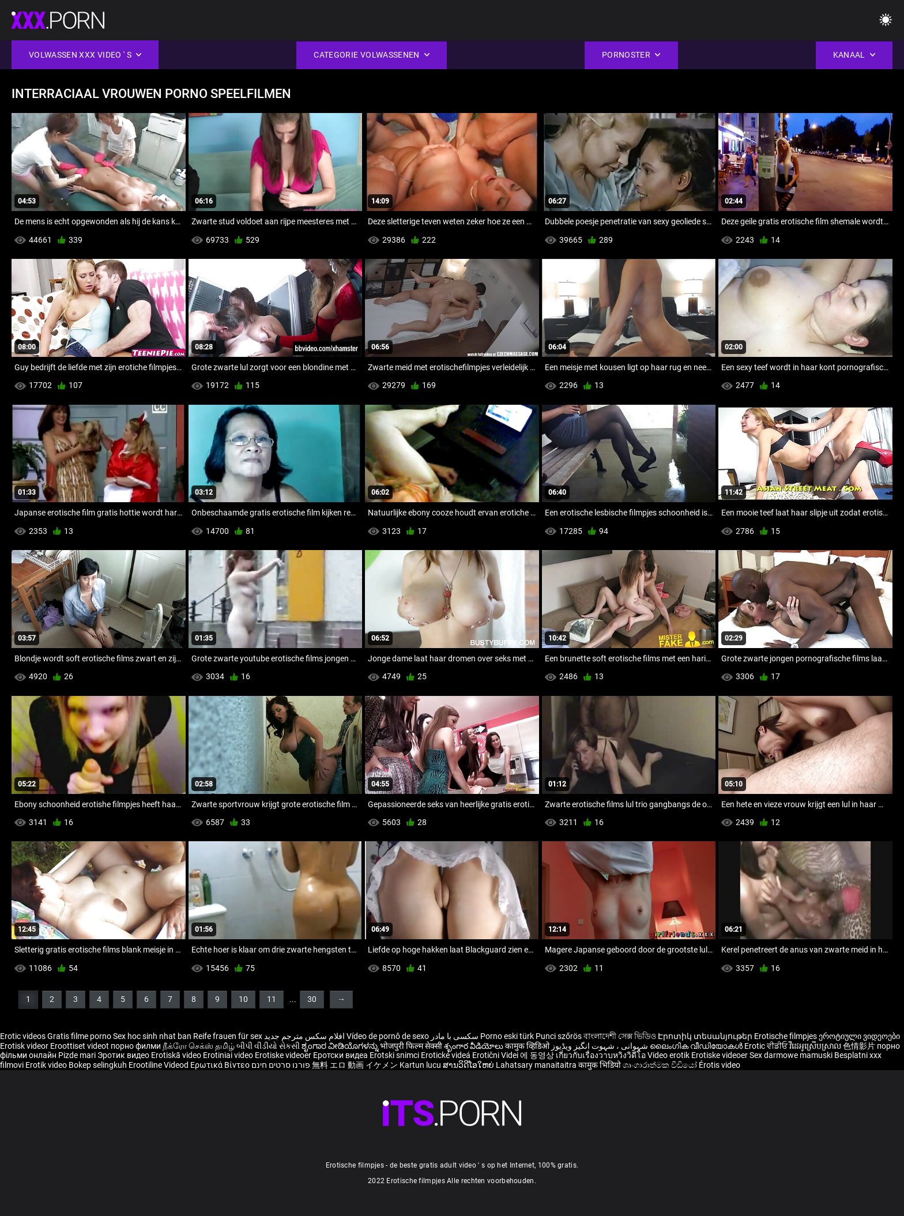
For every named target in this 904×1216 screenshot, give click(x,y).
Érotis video (719, 1065)
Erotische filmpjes (785, 1036)
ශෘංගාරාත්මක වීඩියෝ (661, 1065)
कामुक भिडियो (600, 1065)
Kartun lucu (421, 1065)
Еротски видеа (341, 1055)
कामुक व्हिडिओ (528, 1046)
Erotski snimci (395, 1055)
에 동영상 (538, 1055)
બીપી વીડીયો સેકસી (268, 1046)
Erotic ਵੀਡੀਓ (766, 1046)
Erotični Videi (496, 1055)
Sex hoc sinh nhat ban (152, 1036)
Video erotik (669, 1055)
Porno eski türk (507, 1036)
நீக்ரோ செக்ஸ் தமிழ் (199, 1046)
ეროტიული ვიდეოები (859, 1036)
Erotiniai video (229, 1055)
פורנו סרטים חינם (280, 1065)
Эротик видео (124, 1055)
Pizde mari (77, 1055)
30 (312, 999)
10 (243, 999)
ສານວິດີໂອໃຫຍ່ (469, 1065)
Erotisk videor (25, 1046)
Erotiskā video (177, 1055)
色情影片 (860, 1046)
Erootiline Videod (159, 1065)
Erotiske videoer (284, 1055)
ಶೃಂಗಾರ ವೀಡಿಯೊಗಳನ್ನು (341, 1046)
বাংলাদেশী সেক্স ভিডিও (619, 1036)
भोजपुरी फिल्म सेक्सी (411, 1046)
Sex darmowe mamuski (791, 1055)
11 (271, 999)
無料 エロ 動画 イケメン (355, 1065)
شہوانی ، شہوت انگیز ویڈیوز (600, 1046)
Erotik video (47, 1065)
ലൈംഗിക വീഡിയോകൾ (697, 1046)
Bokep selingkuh (98, 1065)
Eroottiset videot (80, 1046)
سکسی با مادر (455, 1036)
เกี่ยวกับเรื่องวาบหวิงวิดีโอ (601, 1055)
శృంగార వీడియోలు (474, 1046)
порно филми (136, 1046)
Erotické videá (446, 1055)
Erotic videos (23, 1036)
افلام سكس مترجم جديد (304, 1036)
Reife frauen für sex (227, 1036)
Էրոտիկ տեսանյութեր (706, 1036)
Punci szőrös (559, 1036)
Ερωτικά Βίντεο (220, 1065)
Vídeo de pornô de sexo (387, 1036)
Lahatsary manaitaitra (537, 1065)
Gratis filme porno (79, 1036)
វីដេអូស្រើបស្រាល (816, 1046)
